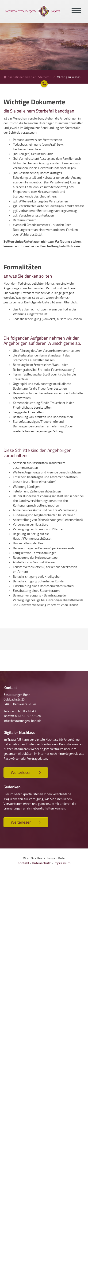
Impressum (62, 863)
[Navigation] (76, 11)
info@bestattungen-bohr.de (22, 721)
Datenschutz (41, 863)
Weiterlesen (21, 772)
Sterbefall (44, 76)
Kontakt (23, 863)
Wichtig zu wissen (68, 76)
